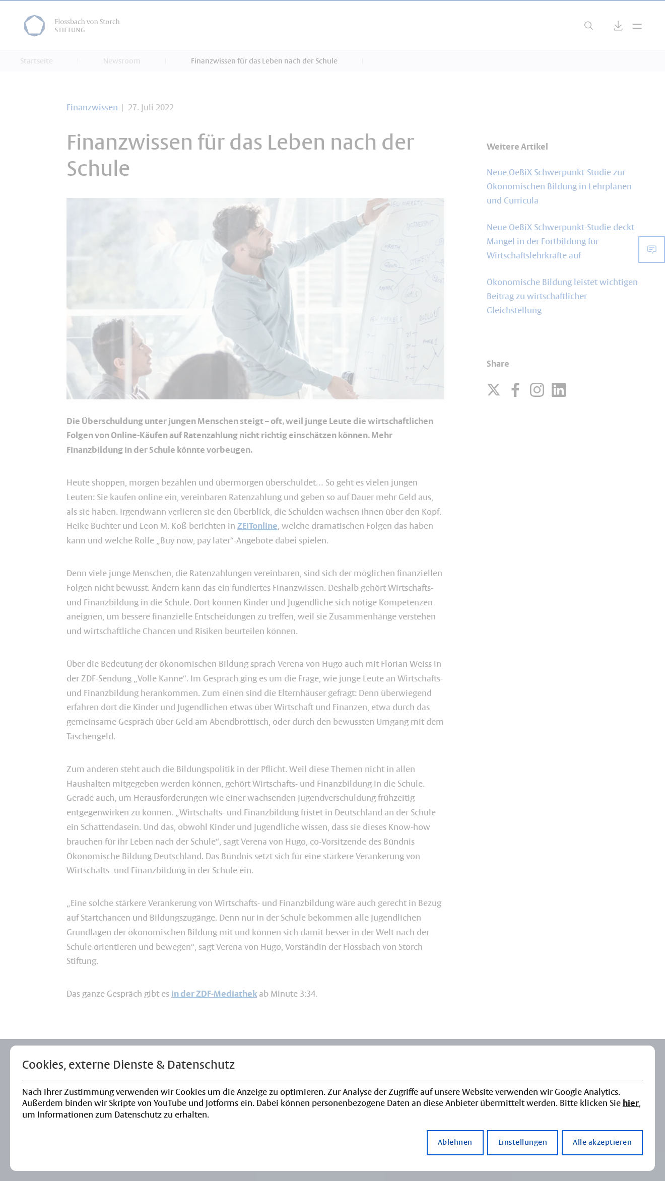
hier (631, 1103)
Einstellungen (523, 1142)
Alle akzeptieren (602, 1142)
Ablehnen (455, 1142)
